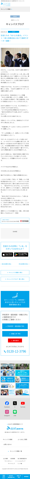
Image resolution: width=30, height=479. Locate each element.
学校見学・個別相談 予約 (11, 476)
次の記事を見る (23, 264)
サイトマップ (11, 463)
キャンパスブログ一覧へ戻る (15, 279)
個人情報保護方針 (22, 458)
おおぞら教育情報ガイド (15, 424)
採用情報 (12, 458)
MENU (7, 474)
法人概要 (5, 458)
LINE (15, 415)
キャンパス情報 (5, 9)
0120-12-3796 (16, 351)
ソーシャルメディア (20, 461)
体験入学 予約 (19, 476)
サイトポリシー (9, 461)
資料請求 (26, 476)
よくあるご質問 (22, 439)
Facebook (7, 407)
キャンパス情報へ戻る (15, 272)
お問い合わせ (8, 444)
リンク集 (19, 463)
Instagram (7, 415)
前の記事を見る (6, 264)
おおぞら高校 (5, 5)
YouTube (22, 407)
